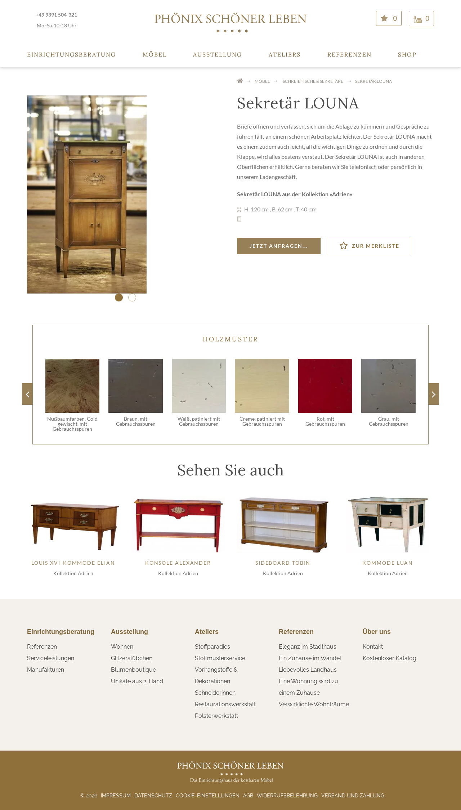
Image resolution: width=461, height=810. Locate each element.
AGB (248, 795)
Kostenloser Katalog (389, 658)
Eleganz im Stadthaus (307, 646)
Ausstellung (217, 54)
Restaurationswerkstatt (225, 704)
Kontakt (373, 646)
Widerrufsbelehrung (287, 795)
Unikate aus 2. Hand (137, 681)
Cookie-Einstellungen (208, 795)
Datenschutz (153, 795)
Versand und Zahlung (352, 795)
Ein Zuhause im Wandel (310, 658)
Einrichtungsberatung (71, 54)
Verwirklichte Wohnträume (314, 704)
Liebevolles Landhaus (308, 669)
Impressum (116, 795)
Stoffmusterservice (220, 658)
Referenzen (349, 54)
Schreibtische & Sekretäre (313, 81)
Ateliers (285, 54)
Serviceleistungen (50, 658)
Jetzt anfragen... (279, 246)
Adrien (341, 194)
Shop (407, 54)
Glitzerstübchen (131, 658)
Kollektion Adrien (73, 573)
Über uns (377, 631)
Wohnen (122, 646)
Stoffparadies (212, 646)
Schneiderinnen (215, 692)
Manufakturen (45, 669)
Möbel (155, 54)
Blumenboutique (133, 669)
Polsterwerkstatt (216, 715)
